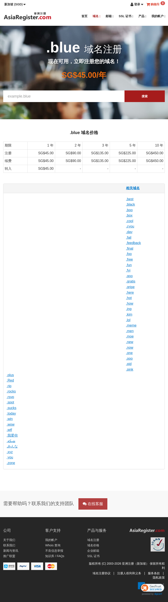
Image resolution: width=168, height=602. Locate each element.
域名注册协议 (102, 573)
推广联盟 (9, 556)
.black (130, 204)
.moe (130, 336)
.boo (129, 210)
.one (129, 353)
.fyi (128, 270)
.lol (128, 320)
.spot (10, 402)
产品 (142, 16)
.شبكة (11, 441)
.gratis (130, 281)
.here (130, 292)
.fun (129, 265)
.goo (129, 276)
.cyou (130, 226)
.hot (129, 298)
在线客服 (93, 504)
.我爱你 (12, 435)
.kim (129, 314)
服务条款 (154, 573)
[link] (151, 589)
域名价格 (93, 545)
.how (129, 303)
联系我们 (9, 545)
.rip (9, 386)
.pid (129, 364)
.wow (10, 424)
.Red (10, 380)
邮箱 (110, 16)
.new (129, 342)
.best (130, 199)
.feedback (133, 243)
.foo (129, 254)
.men (130, 331)
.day (129, 232)
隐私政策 (159, 577)
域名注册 (93, 540)
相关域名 (133, 188)
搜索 (145, 96)
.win (10, 419)
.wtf (9, 430)
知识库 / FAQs (54, 556)
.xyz (10, 452)
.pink (129, 369)
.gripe (130, 287)
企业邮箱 (93, 550)
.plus (10, 375)
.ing (129, 309)
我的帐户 (158, 16)
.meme (131, 325)
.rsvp (10, 397)
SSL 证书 (126, 16)
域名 (96, 16)
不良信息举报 (54, 550)
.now (129, 347)
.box (129, 215)
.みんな (12, 446)
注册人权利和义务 (129, 573)
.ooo (129, 358)
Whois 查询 (52, 545)
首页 (84, 16)
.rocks (11, 391)
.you (10, 457)
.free (129, 259)
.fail (128, 237)
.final (129, 248)
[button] (15, 4)
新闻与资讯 (10, 550)
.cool (129, 221)
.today (11, 413)
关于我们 (9, 540)
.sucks (11, 408)
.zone (11, 463)
